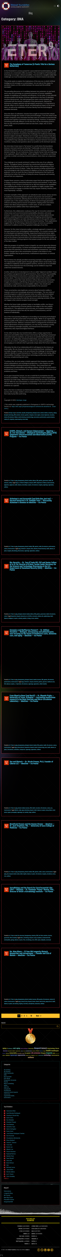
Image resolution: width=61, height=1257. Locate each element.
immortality (24, 485)
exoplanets (39, 938)
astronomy (21, 936)
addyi (20, 810)
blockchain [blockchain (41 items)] (5, 1051)
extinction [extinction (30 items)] (34, 1051)
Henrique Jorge (21, 400)
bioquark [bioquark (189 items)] (37, 1048)
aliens (21, 938)
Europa (35, 938)
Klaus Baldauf (10, 1140)
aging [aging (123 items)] (4, 1048)
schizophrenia (31, 1004)
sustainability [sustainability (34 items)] (41, 1055)
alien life (17, 936)
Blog (31, 13)
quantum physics (51, 417)
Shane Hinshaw (11, 1151)
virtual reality (25, 419)
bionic (38, 413)
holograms (31, 415)
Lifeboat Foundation (12, 1250)
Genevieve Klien (11, 1111)
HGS (5, 684)
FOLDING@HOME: (20, 1239)
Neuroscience (21, 551)
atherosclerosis (20, 747)
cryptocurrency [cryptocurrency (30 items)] (18, 1051)
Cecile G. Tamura (11, 1142)
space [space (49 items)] (36, 1055)
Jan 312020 (6, 632)
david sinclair (42, 1001)
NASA (36, 940)
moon (33, 940)
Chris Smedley (10, 1176)
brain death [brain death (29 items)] (10, 1051)
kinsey (47, 810)
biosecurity (23, 616)
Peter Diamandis (9, 1073)
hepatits (25, 874)
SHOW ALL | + (6, 1179)
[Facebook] (38, 1249)
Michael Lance (10, 1167)
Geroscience (7, 1191)
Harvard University (42, 549)
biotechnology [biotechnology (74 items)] (51, 1048)
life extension (11, 417)
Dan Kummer (10, 1136)
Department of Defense (42, 483)
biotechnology (41, 747)
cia (26, 616)
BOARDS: (33, 1234)
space (39, 940)
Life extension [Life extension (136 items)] (35, 1053)
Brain (32, 549)
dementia (36, 549)
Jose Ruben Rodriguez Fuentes (15, 1133)
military (10, 483)
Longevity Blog (8, 1193)
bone (46, 747)
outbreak (20, 618)
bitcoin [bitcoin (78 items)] (57, 1048)
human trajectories (45, 415)
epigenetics (6, 485)
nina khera (25, 1004)
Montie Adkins (10, 1172)
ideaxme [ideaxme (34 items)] (7, 1053)
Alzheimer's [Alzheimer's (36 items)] (10, 1048)
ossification (16, 750)
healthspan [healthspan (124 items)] (55, 1051)
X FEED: (20, 1231)
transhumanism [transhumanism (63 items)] (55, 1055)
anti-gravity (7, 1089)
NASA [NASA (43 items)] (54, 1053)
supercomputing (18, 419)
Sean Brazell (10, 1158)
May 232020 (6, 500)
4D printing (7, 1071)
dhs (42, 616)
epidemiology (47, 616)
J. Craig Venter (18, 684)
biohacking (27, 810)
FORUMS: (26, 1244)
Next (37, 1015)
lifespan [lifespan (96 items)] (43, 1053)
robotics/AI (6, 419)
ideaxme (20, 485)
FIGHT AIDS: (21, 1236)
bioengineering (29, 413)
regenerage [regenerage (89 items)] (13, 1055)
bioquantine (13, 616)
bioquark (31, 483)
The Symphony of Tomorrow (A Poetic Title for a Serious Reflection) (32, 65)
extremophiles (7, 940)
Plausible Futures (9, 1199)
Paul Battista (10, 1124)
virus (5, 876)
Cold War (30, 616)
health (50, 481)
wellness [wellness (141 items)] (31, 1057)
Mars (24, 940)
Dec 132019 (6, 762)
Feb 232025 (6, 65)
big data (23, 413)
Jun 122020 (6, 433)
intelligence (10, 618)
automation (19, 413)
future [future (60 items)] (37, 1051)
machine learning (22, 417)
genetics (27, 415)
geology (12, 940)
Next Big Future (8, 1197)
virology (29, 618)
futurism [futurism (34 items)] (41, 1051)
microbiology (28, 940)
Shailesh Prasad (11, 1122)
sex (51, 808)
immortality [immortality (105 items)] (13, 1053)
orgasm (9, 812)
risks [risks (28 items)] (30, 1055)
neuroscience (37, 417)
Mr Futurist (7, 1195)
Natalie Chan (10, 1156)
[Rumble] (52, 1249)
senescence (37, 1004)
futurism (23, 415)
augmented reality (9, 1095)
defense (34, 481)
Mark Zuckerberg (13, 938)
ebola (18, 874)
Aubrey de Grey (24, 1001)
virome (32, 618)
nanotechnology (29, 417)
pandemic (25, 618)
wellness (6, 487)
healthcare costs (51, 682)
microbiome (49, 874)
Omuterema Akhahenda (13, 1138)
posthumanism (43, 417)
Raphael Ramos (11, 1154)
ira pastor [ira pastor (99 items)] (28, 1053)
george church (49, 1001)
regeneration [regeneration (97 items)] (21, 1055)
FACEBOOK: (19, 1226)
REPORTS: (34, 1236)
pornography (14, 812)
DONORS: (25, 1234)
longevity (41, 485)
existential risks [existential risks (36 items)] (28, 1051)
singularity (12, 419)
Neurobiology (15, 551)
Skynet (6, 1082)
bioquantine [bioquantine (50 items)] (31, 1048)
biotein (37, 1001)
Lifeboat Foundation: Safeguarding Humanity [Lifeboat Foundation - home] (26, 5)
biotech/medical (44, 413)
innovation (52, 415)
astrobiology (26, 938)
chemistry (33, 936)
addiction (17, 810)
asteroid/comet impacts (11, 1092)
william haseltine (43, 684)
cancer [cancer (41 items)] (13, 1051)
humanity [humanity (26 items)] (3, 1053)
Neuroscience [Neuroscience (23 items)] (57, 1053)
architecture (7, 1090)
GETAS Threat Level (30, 1220)
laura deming (15, 1004)
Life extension (35, 485)
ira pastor (29, 485)
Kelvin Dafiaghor (11, 1129)
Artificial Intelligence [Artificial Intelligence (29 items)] (24, 1048)
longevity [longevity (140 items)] (49, 1053)
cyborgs (55, 413)
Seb (7, 1165)
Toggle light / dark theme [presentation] (58, 6)
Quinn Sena (9, 1117)
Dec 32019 (6, 953)
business (39, 680)
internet (6, 417)
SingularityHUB (8, 1202)
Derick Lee (9, 1147)
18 (31, 1015)
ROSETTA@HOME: (20, 1241)
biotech (36, 747)
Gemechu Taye (10, 1127)
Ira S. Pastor (11, 481)
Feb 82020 (6, 566)
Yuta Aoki (9, 1145)
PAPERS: (33, 1241)
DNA (15, 415)
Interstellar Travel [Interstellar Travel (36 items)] (20, 1053)
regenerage (45, 485)
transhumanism (11, 549)
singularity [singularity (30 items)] (33, 1055)
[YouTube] (48, 1249)
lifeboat (16, 417)
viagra (30, 812)
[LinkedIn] (45, 1249)
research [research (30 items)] (27, 1055)
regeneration (51, 485)
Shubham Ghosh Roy (12, 1115)
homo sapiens (37, 415)
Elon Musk (40, 936)
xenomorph (48, 940)
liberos (50, 810)
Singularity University (10, 1080)
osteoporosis (22, 750)
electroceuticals (50, 483)
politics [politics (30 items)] (4, 1055)
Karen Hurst (9, 1131)
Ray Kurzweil (7, 1076)
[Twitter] (42, 1249)
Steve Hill (9, 1160)
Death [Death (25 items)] (24, 1051)
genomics (45, 682)
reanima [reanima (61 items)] (8, 1055)
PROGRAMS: (34, 1239)
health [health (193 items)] (48, 1051)
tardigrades (43, 940)
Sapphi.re (27, 1250)
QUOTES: (33, 1244)
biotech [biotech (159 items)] (44, 1048)
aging (16, 481)
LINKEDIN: (20, 1229)
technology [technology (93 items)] (47, 1055)
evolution (18, 415)
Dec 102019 (6, 826)
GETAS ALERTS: (35, 1229)
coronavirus (34, 616)
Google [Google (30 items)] (44, 1051)
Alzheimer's (23, 549)
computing (50, 413)
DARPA (35, 483)
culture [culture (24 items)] (22, 1051)
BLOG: (33, 1231)
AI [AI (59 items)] (7, 1048)
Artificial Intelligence (24, 483)
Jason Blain (9, 1169)
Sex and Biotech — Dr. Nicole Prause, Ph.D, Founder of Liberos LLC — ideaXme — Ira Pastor (31, 762)
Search (58, 1026)
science (5, 549)
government (45, 481)
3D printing (7, 1070)
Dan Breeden (10, 1120)
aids (8, 874)
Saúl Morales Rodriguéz (13, 1113)
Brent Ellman (10, 1163)
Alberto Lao (9, 1149)
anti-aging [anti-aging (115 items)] (16, 1048)
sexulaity (26, 812)
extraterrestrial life (46, 938)
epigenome (12, 485)
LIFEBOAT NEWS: (35, 1226)
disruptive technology (8, 415)
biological (35, 413)
